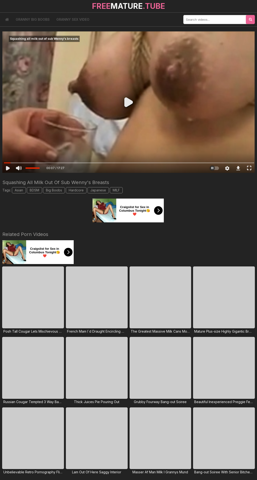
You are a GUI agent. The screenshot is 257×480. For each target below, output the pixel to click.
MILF (116, 190)
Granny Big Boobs (33, 19)
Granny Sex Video (72, 19)
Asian (19, 190)
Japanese (98, 190)
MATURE (128, 6)
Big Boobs (54, 190)
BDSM (34, 190)
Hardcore (76, 190)
